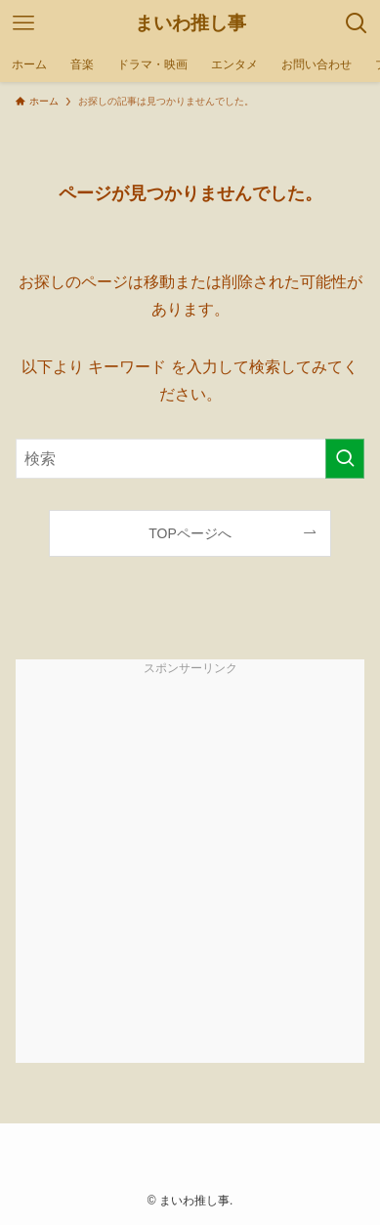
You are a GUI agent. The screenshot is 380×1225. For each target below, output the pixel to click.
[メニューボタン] (23, 23)
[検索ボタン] (356, 23)
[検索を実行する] (344, 459)
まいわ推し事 (190, 23)
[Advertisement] (190, 873)
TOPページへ (190, 533)
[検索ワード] (190, 459)
